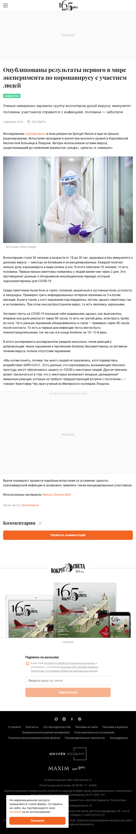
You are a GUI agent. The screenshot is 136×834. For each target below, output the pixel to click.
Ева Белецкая (30, 505)
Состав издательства (57, 727)
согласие (15, 811)
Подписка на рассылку (42, 657)
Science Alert (62, 494)
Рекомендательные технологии (85, 737)
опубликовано (35, 134)
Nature (47, 494)
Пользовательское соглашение (94, 732)
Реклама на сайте (86, 727)
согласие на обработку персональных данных (69, 663)
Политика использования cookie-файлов (34, 737)
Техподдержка (119, 737)
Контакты (32, 727)
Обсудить (36, 121)
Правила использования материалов (46, 732)
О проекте (14, 727)
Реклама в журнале (115, 727)
